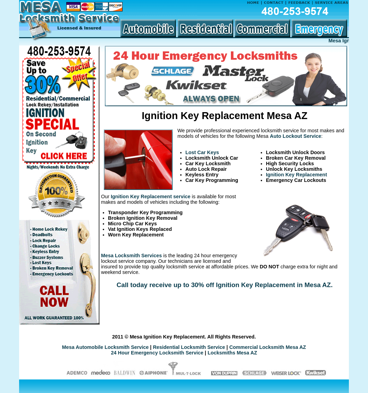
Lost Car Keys (202, 152)
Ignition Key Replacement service (151, 196)
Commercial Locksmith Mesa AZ (267, 347)
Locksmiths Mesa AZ (232, 353)
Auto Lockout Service (295, 136)
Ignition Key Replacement (296, 174)
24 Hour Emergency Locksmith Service (157, 353)
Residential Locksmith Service (189, 347)
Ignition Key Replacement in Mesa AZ (273, 285)
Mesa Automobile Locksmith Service (105, 347)
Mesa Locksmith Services (131, 255)
